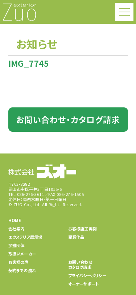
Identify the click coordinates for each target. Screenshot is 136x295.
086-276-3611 (30, 194)
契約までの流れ (22, 270)
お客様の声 (18, 262)
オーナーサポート (83, 284)
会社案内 (16, 229)
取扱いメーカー (22, 254)
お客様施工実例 (82, 229)
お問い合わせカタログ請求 (80, 264)
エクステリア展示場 (25, 237)
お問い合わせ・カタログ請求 (68, 119)
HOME (14, 220)
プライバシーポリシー (87, 275)
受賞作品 (76, 237)
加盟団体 (16, 245)
